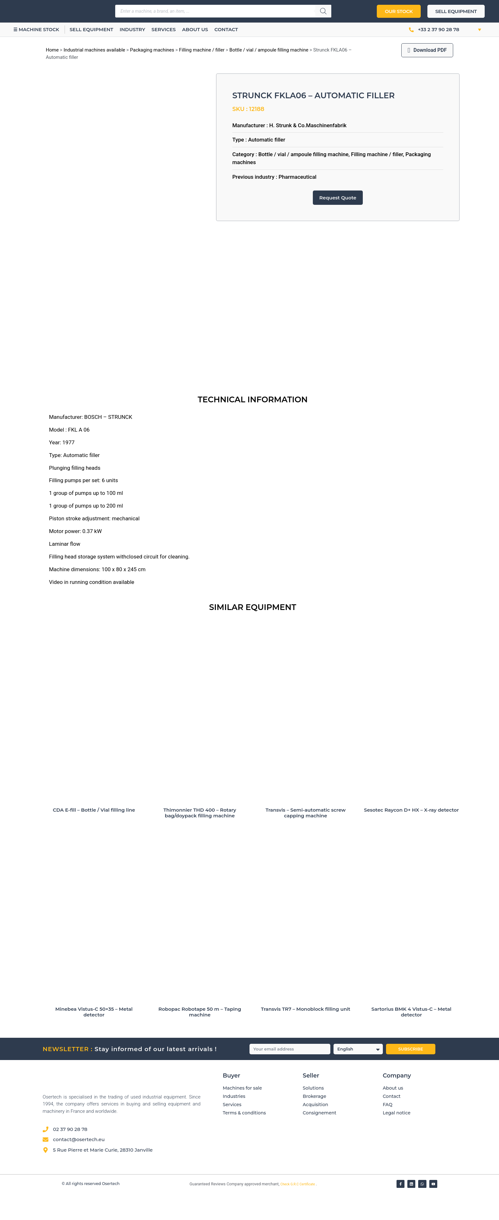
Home (52, 50)
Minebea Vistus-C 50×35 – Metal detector (94, 1038)
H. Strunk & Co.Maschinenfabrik (308, 125)
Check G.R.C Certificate (298, 1211)
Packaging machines (152, 50)
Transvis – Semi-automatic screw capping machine (305, 839)
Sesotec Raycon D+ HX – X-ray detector (411, 837)
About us (202, 29)
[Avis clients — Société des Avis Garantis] (327, 1170)
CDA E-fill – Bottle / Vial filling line (94, 837)
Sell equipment (98, 29)
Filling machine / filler (202, 50)
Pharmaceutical (297, 177)
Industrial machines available (94, 50)
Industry (139, 29)
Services (171, 29)
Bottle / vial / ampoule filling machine (268, 50)
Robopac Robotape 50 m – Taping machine (199, 1038)
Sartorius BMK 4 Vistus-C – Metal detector (411, 1038)
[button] (473, 29)
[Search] (323, 11)
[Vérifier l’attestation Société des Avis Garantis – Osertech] (186, 1211)
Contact (233, 29)
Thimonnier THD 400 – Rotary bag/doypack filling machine (200, 839)
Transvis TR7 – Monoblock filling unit (305, 1036)
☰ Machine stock (39, 29)
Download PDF (427, 50)
